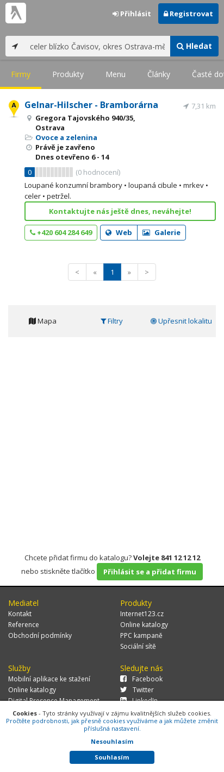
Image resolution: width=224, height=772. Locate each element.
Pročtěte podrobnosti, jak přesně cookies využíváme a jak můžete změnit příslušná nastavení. (112, 724)
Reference (23, 624)
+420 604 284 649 (61, 232)
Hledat (194, 46)
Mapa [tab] (43, 321)
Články (158, 74)
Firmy (20, 74)
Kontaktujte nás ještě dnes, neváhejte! (120, 211)
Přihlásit (132, 13)
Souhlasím (112, 757)
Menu (115, 74)
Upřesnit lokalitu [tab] (181, 321)
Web (118, 232)
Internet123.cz (142, 613)
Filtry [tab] (112, 321)
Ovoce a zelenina (66, 137)
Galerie (161, 232)
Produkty (68, 74)
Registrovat (188, 13)
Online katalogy (144, 624)
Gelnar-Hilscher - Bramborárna (91, 105)
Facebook (141, 679)
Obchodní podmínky (40, 635)
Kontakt (20, 613)
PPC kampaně (141, 635)
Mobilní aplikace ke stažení (49, 679)
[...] (97, 46)
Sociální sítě (138, 646)
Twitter (137, 689)
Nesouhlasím (112, 741)
